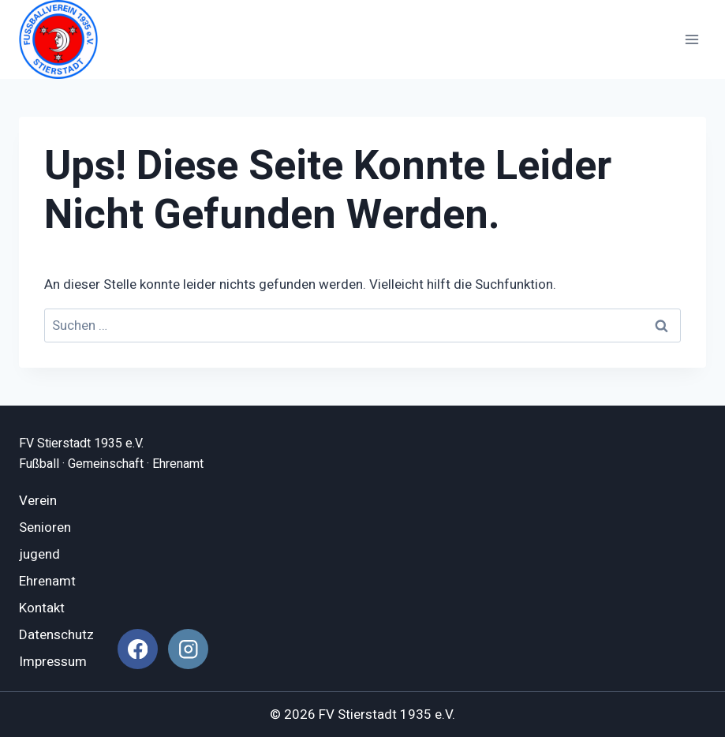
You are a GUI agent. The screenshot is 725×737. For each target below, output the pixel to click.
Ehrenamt (47, 581)
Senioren (45, 527)
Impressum (53, 662)
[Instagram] (188, 649)
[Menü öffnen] (691, 39)
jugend (39, 554)
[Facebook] (138, 649)
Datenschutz (56, 635)
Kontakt (42, 608)
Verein (38, 501)
